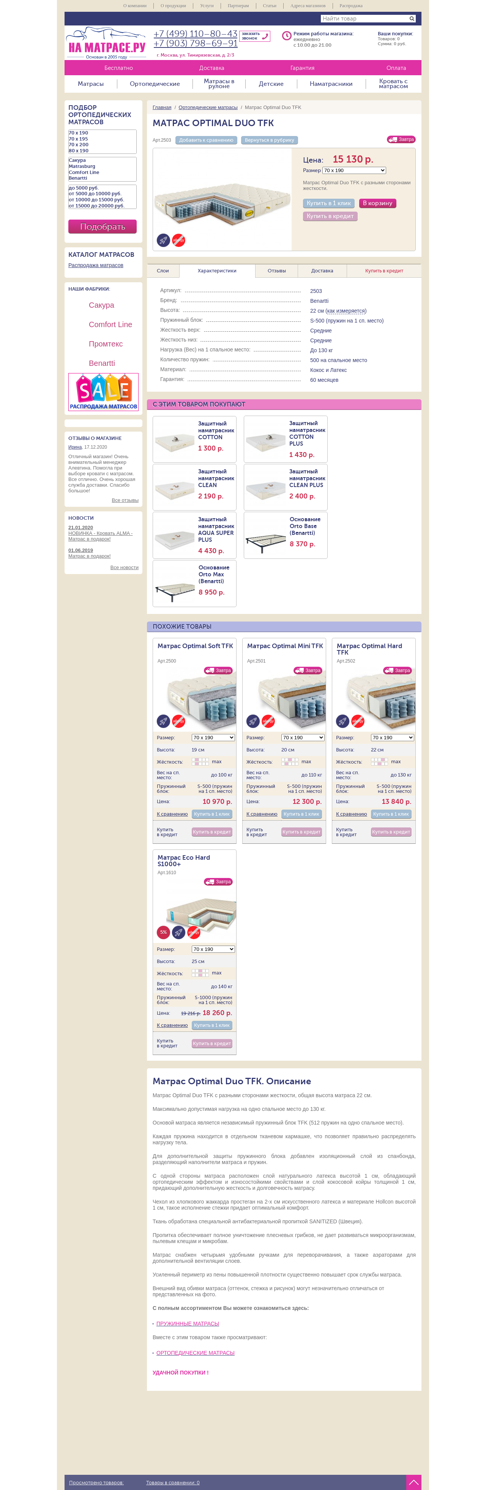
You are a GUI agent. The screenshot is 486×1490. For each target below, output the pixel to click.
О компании (135, 5)
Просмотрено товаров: (96, 1482)
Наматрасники (331, 84)
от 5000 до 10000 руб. (102, 194)
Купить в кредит (330, 216)
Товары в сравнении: (173, 1482)
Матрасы (91, 84)
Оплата (396, 68)
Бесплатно (118, 68)
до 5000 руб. (102, 188)
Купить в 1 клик (329, 203)
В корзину (378, 203)
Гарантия (302, 68)
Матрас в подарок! (103, 553)
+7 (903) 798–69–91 (196, 43)
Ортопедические (155, 84)
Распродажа (351, 5)
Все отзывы (125, 500)
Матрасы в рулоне (219, 84)
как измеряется (346, 311)
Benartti (102, 178)
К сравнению (172, 814)
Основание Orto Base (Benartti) (307, 532)
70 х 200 (102, 145)
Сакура (102, 160)
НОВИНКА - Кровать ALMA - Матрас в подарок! (103, 533)
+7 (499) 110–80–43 (195, 34)
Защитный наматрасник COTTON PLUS (307, 439)
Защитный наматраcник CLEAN (216, 484)
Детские (271, 84)
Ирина (75, 447)
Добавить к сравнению (206, 140)
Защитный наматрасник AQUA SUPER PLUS (216, 535)
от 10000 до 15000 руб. (102, 200)
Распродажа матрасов (95, 265)
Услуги (207, 5)
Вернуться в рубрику (269, 140)
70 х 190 (102, 133)
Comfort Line (102, 172)
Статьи (269, 5)
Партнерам (238, 5)
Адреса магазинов (308, 5)
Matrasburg (102, 166)
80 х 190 (102, 151)
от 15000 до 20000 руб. (102, 206)
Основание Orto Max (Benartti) (216, 580)
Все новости (124, 567)
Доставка (211, 68)
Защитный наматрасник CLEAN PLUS (307, 484)
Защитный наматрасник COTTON (216, 436)
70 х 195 (102, 139)
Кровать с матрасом (393, 84)
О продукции (173, 5)
